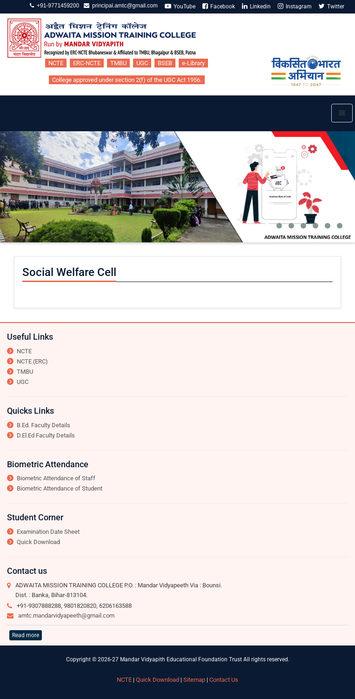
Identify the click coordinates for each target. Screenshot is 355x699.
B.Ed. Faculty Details (43, 425)
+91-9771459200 (56, 5)
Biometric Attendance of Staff (56, 478)
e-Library (193, 63)
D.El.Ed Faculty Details (46, 435)
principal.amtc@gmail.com (123, 5)
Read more (25, 635)
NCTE (55, 63)
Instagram (295, 6)
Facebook (218, 6)
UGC (142, 63)
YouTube (180, 6)
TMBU (118, 63)
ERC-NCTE (86, 63)
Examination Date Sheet (48, 531)
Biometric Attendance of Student (59, 488)
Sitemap (194, 679)
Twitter (331, 6)
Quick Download (38, 541)
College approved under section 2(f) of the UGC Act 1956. (126, 79)
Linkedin (256, 6)
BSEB (165, 63)
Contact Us (223, 679)
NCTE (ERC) (32, 361)
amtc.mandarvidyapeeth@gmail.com (66, 615)
